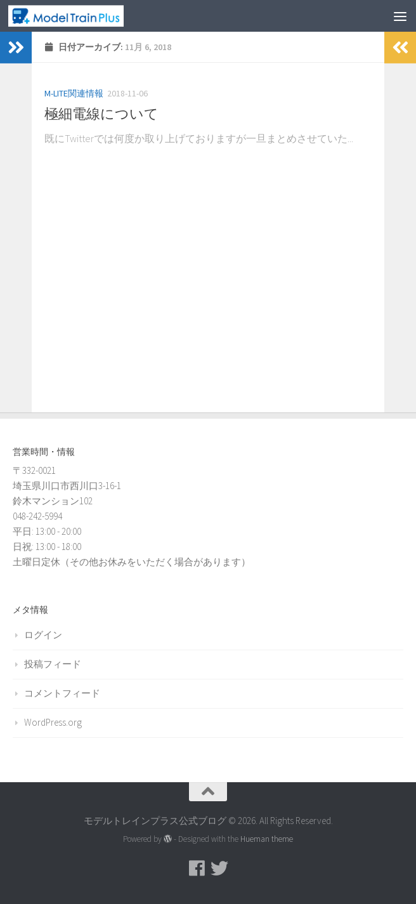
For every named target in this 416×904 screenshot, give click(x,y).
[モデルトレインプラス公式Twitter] (219, 868)
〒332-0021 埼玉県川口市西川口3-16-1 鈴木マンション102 (67, 485)
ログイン (43, 635)
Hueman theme (266, 839)
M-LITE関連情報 (73, 93)
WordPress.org (53, 722)
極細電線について (101, 113)
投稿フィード (52, 664)
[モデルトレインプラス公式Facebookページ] (196, 868)
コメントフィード (62, 693)
